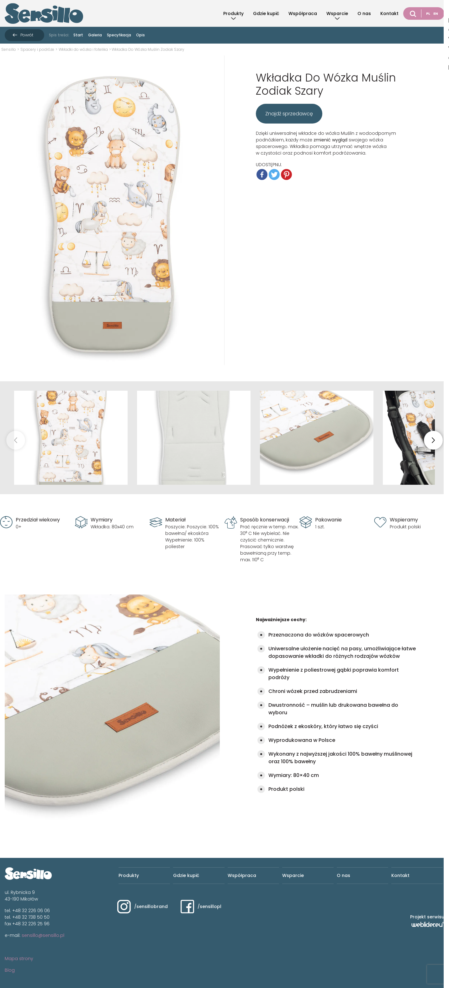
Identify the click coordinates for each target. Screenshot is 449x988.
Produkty (233, 13)
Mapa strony (19, 958)
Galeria (95, 35)
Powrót (26, 35)
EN (435, 13)
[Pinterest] (286, 174)
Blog (10, 970)
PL (428, 13)
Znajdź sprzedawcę (289, 113)
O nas (364, 13)
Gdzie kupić (266, 13)
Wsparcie (337, 13)
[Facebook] (261, 174)
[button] (433, 440)
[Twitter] (274, 174)
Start (78, 35)
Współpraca (302, 13)
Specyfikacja (119, 35)
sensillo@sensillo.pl (43, 935)
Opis (140, 35)
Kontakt (389, 13)
